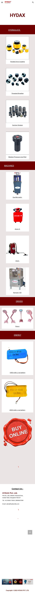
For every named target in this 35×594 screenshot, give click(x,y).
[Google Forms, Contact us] (17, 552)
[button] (2, 2)
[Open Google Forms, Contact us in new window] (30, 532)
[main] (17, 15)
